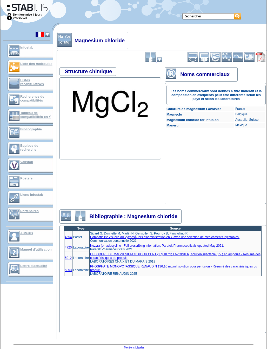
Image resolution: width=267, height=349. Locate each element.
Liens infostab (31, 195)
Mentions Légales (134, 347)
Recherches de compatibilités (32, 98)
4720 (68, 247)
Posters (26, 178)
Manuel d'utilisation (36, 249)
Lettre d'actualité (33, 266)
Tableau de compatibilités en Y (35, 115)
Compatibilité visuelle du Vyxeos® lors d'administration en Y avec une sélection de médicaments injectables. (164, 237)
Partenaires (29, 211)
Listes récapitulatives (32, 82)
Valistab (26, 162)
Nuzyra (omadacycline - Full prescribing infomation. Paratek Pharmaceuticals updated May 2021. (157, 245)
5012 (68, 258)
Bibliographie (31, 129)
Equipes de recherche (29, 147)
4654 (68, 237)
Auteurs (26, 233)
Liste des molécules (36, 64)
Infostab (27, 47)
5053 (68, 270)
